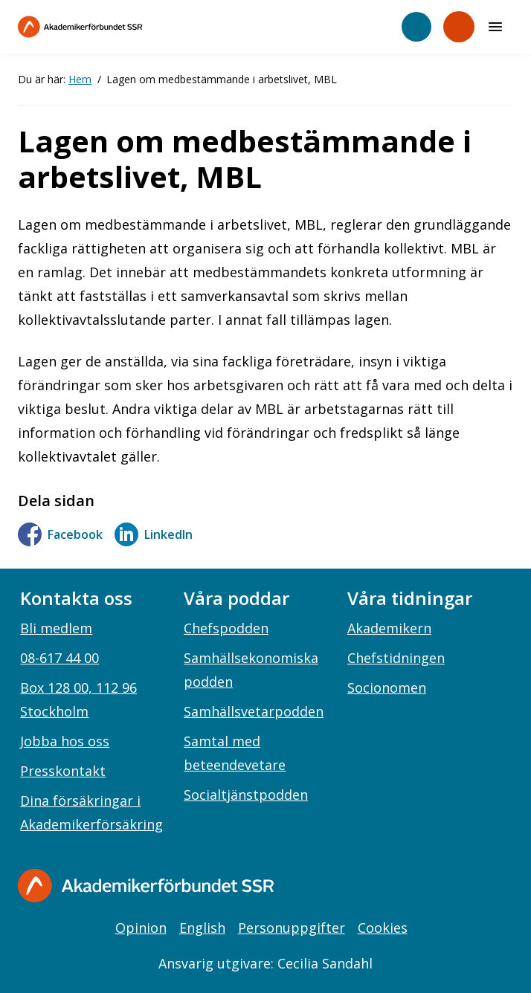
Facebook (60, 534)
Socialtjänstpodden (246, 794)
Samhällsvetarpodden (254, 711)
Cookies (383, 928)
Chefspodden (226, 628)
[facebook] (404, 887)
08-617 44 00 (59, 658)
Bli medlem (56, 628)
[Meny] (495, 27)
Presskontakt (63, 771)
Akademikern (389, 628)
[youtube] (495, 887)
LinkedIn (154, 534)
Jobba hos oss (64, 741)
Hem (79, 79)
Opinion (141, 928)
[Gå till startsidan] (146, 885)
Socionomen (386, 687)
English (202, 928)
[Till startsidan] (111, 27)
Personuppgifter (291, 928)
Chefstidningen (396, 658)
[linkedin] (465, 887)
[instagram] (434, 887)
